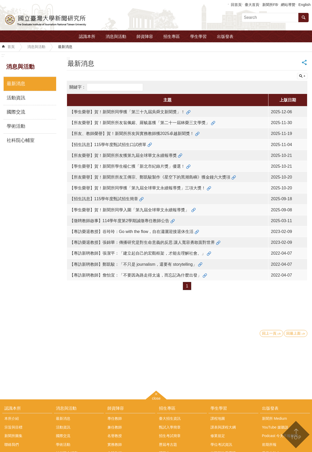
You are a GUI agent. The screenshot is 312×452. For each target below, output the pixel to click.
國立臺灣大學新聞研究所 (46, 20)
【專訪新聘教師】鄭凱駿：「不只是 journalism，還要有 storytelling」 (133, 264)
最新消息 (65, 47)
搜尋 (303, 17)
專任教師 (114, 418)
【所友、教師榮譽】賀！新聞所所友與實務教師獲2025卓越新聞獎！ (132, 133)
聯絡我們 (11, 444)
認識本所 (87, 36)
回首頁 (236, 5)
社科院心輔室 (21, 140)
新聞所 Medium (274, 418)
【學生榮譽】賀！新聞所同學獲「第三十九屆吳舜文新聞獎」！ (127, 112)
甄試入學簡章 (170, 427)
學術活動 (16, 126)
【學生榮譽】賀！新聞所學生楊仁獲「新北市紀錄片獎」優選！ (127, 166)
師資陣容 (145, 36)
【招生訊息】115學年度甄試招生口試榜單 (108, 144)
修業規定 (217, 436)
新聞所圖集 (13, 436)
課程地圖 (217, 418)
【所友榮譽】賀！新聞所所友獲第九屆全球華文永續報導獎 (123, 155)
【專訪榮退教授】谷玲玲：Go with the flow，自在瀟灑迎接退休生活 (132, 231)
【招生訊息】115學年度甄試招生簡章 (104, 199)
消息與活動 (116, 36)
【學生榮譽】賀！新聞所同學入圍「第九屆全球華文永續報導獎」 (130, 210)
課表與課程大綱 (223, 427)
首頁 (11, 47)
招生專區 (171, 36)
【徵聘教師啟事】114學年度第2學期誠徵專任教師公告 (120, 221)
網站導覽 (288, 5)
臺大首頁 (252, 5)
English (304, 5)
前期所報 (269, 444)
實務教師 (114, 444)
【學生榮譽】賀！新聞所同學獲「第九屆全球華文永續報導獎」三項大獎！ (138, 188)
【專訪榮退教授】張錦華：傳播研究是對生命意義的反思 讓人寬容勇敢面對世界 (142, 242)
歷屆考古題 (168, 444)
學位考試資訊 (221, 444)
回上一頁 (269, 333)
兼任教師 (114, 427)
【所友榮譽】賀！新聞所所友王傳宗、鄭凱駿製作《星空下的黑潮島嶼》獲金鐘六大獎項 (150, 177)
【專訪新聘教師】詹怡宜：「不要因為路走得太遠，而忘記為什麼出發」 (135, 275)
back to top (295, 434)
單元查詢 (302, 76)
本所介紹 (11, 418)
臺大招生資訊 (170, 418)
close (156, 397)
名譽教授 (114, 436)
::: (3, 55)
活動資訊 (16, 97)
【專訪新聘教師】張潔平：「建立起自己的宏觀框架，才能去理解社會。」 (138, 253)
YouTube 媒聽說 (275, 427)
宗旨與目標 (13, 427)
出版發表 (225, 36)
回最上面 (293, 333)
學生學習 (198, 36)
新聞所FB (270, 5)
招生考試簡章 (170, 436)
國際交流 (16, 112)
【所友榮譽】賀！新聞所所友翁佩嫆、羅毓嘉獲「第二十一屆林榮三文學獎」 (140, 122)
